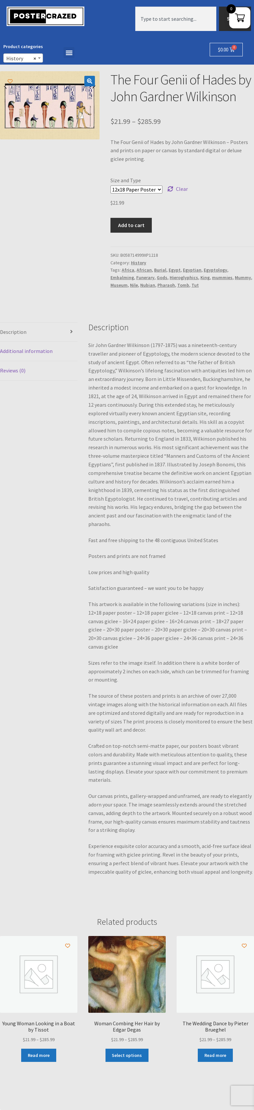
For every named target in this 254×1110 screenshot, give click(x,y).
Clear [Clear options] (182, 189)
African (144, 270)
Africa (128, 270)
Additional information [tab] (26, 351)
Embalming (122, 277)
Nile (134, 285)
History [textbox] (21, 58)
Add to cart (131, 225)
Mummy (243, 277)
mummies (222, 277)
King (205, 277)
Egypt (175, 270)
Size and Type (125, 180)
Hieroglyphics (184, 277)
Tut (195, 285)
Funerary (145, 277)
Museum (119, 285)
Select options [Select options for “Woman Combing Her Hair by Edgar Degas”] (127, 1055)
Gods (162, 277)
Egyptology (215, 270)
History (138, 263)
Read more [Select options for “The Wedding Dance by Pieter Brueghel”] (215, 1055)
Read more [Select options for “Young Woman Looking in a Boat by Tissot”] (39, 1055)
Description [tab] (13, 332)
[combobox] (175, 19)
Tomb (183, 285)
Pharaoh (166, 285)
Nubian (147, 285)
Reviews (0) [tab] (12, 370)
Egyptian (192, 270)
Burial (160, 270)
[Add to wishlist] (10, 81)
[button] (69, 52)
